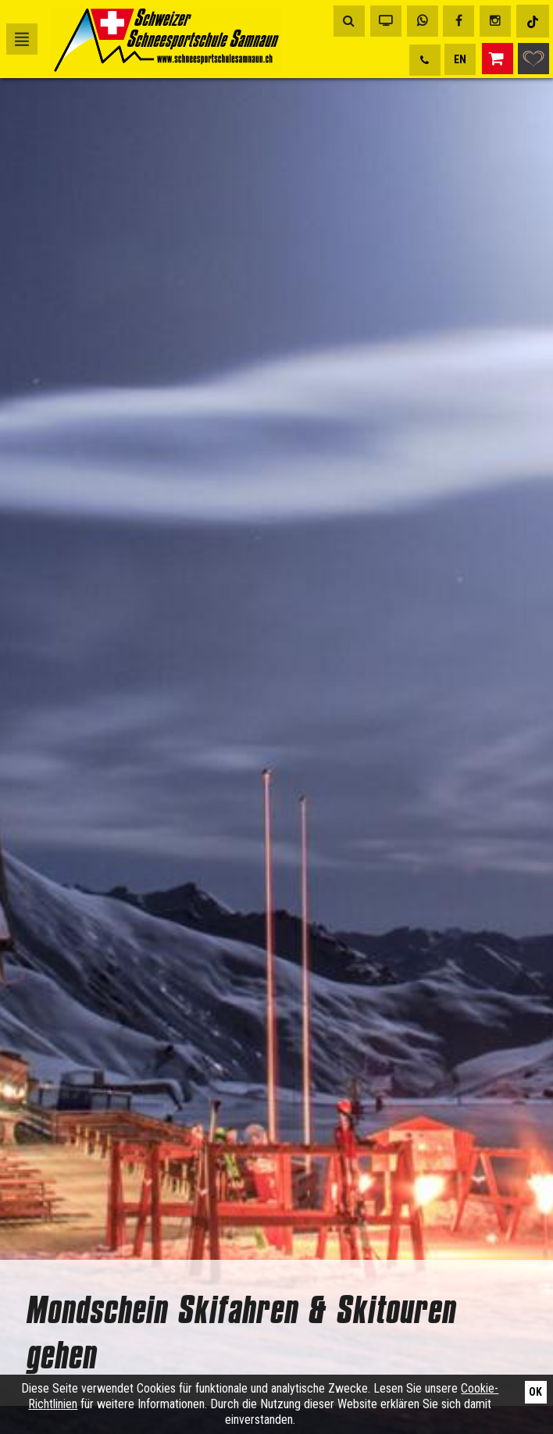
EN (460, 59)
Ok (535, 1392)
